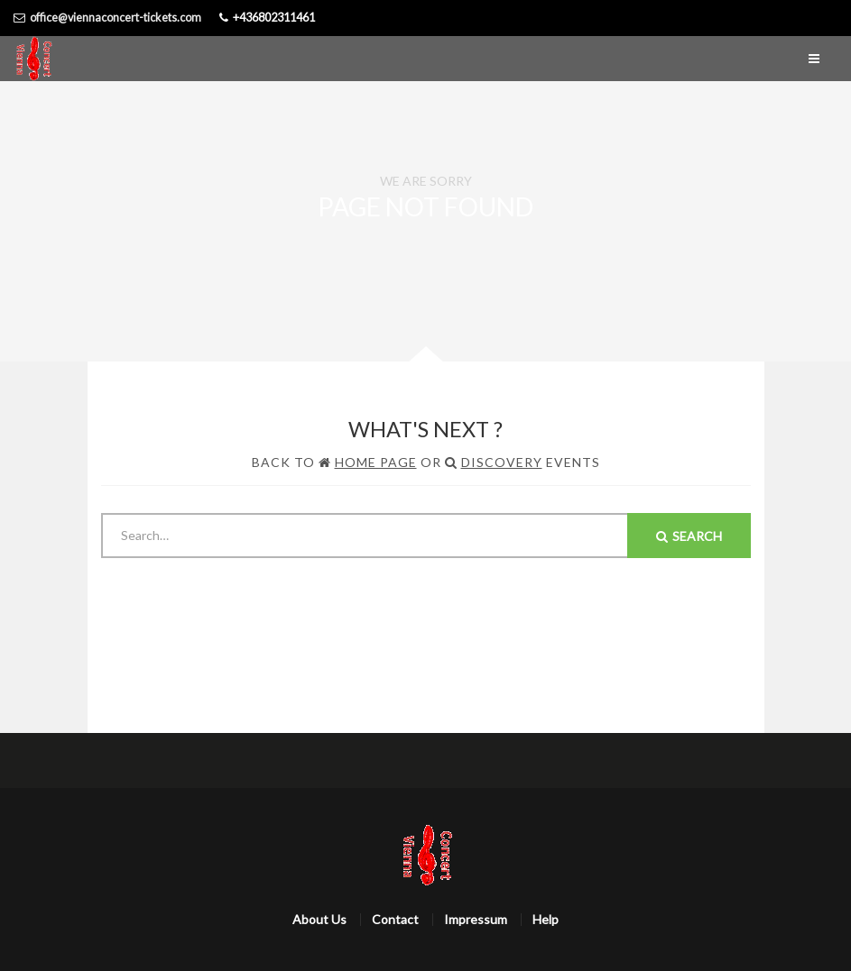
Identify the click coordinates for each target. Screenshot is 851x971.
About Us (319, 919)
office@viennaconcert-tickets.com (115, 17)
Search (689, 536)
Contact (395, 919)
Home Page (376, 462)
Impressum (475, 919)
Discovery (501, 462)
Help (545, 919)
